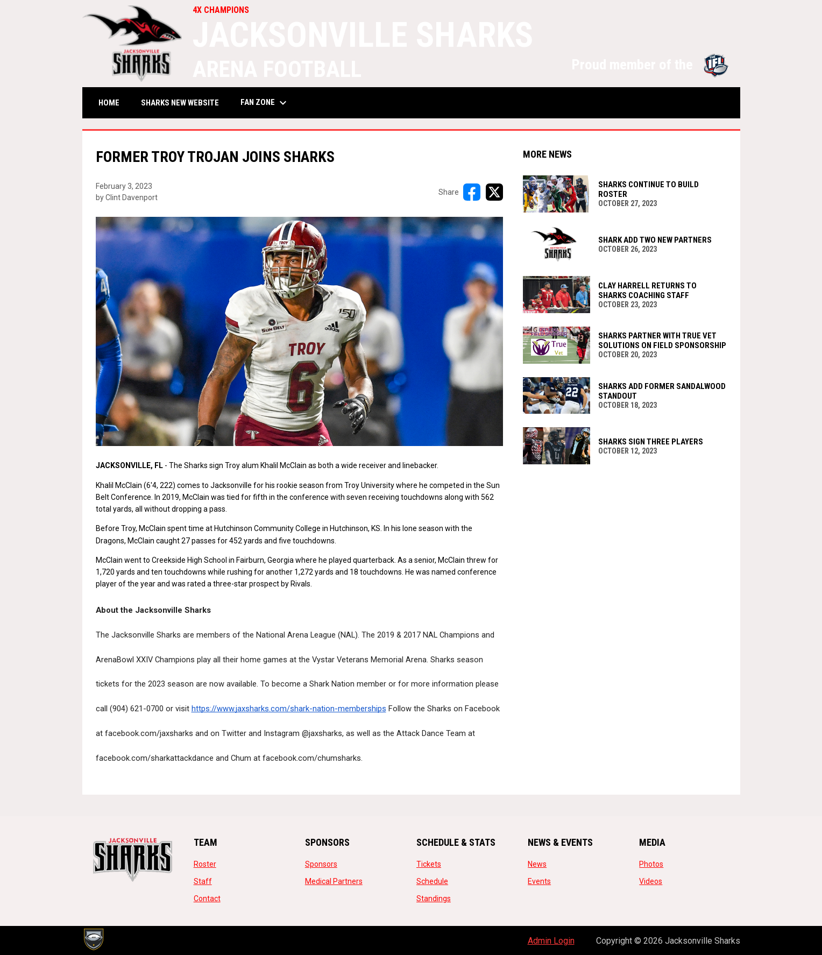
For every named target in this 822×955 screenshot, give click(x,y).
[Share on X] (494, 192)
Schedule (432, 881)
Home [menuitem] (108, 103)
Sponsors (321, 864)
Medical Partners (334, 881)
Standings (433, 898)
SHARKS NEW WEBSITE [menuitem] (184, 102)
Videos (650, 881)
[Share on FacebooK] (471, 192)
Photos (651, 864)
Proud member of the (650, 64)
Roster (205, 864)
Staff (203, 881)
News (537, 864)
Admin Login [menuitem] (551, 941)
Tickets (428, 864)
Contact (207, 898)
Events (539, 881)
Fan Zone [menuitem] (264, 102)
